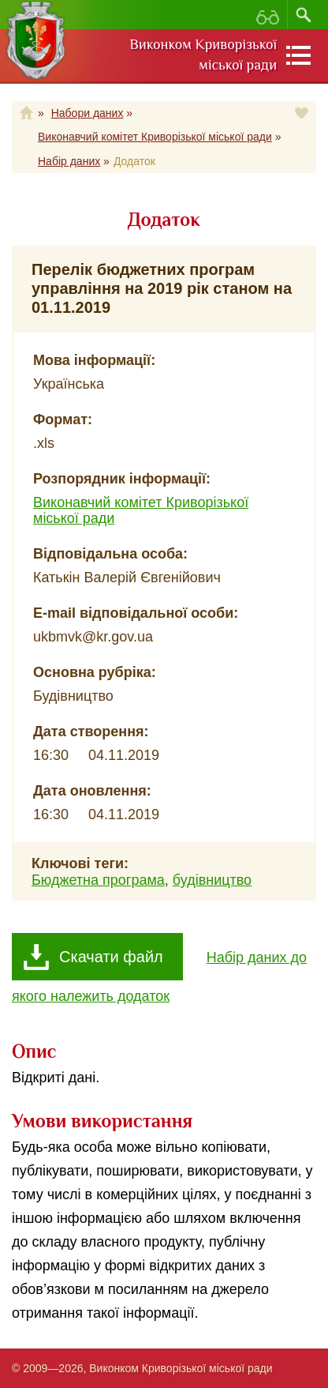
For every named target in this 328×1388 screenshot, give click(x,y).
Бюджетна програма (98, 880)
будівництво (212, 880)
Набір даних (69, 161)
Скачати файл (111, 956)
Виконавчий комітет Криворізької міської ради (155, 136)
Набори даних (87, 113)
